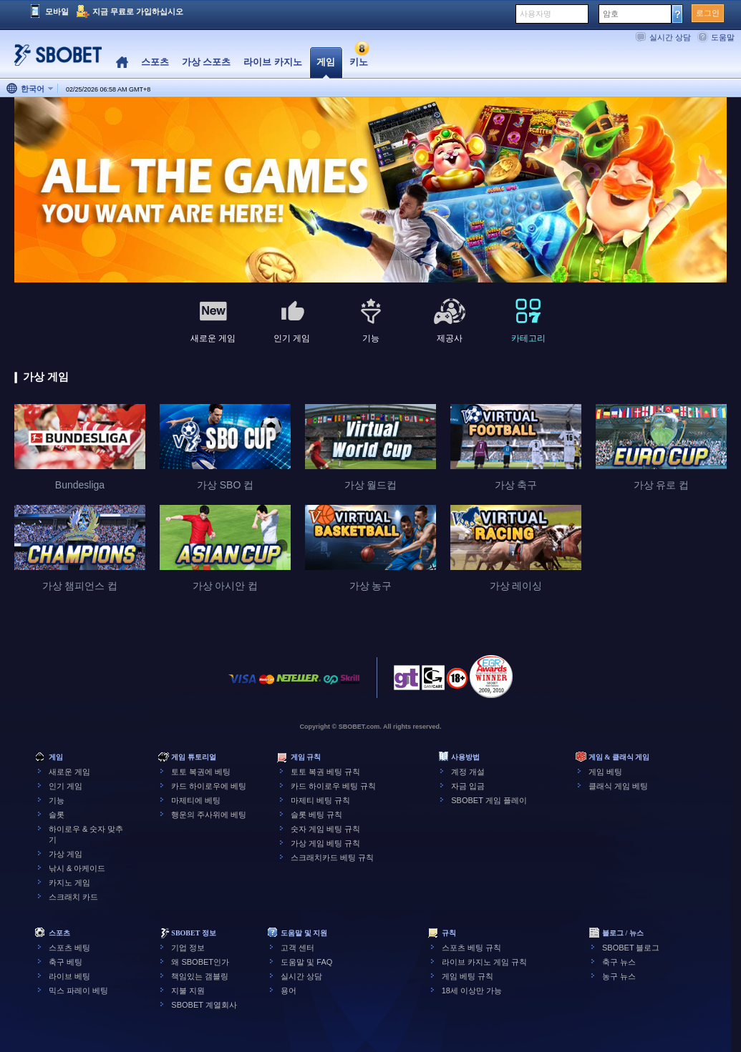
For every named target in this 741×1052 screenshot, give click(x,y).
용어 (288, 990)
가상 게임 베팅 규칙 (325, 843)
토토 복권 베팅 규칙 (325, 771)
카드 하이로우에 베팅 (208, 786)
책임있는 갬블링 (199, 976)
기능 (56, 800)
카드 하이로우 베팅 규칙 (333, 786)
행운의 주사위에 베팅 (208, 814)
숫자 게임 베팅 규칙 (325, 829)
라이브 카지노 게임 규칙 (484, 962)
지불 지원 (188, 990)
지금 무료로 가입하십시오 (137, 11)
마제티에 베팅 (196, 800)
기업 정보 (188, 947)
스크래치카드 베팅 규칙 (332, 857)
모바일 (57, 11)
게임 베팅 (605, 771)
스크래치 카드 (73, 897)
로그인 (708, 13)
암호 (611, 13)
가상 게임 (65, 854)
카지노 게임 (69, 882)
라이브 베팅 (69, 976)
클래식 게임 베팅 (618, 786)
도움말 (723, 37)
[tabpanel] (370, 190)
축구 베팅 (65, 962)
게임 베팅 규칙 (467, 976)
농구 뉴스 (619, 976)
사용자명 (535, 13)
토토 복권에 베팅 (201, 771)
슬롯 (56, 814)
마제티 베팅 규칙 (320, 800)
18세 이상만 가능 (472, 990)
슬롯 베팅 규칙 (316, 814)
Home (122, 62)
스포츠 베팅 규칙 (471, 947)
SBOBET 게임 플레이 (489, 800)
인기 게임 (65, 786)
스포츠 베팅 (69, 947)
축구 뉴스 (619, 962)
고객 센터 (297, 947)
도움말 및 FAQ (306, 962)
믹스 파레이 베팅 (78, 990)
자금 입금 (468, 786)
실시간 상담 (670, 37)
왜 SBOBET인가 (200, 962)
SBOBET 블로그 (630, 947)
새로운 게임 (69, 771)
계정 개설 (468, 771)
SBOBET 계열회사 (203, 1005)
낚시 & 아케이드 (77, 868)
